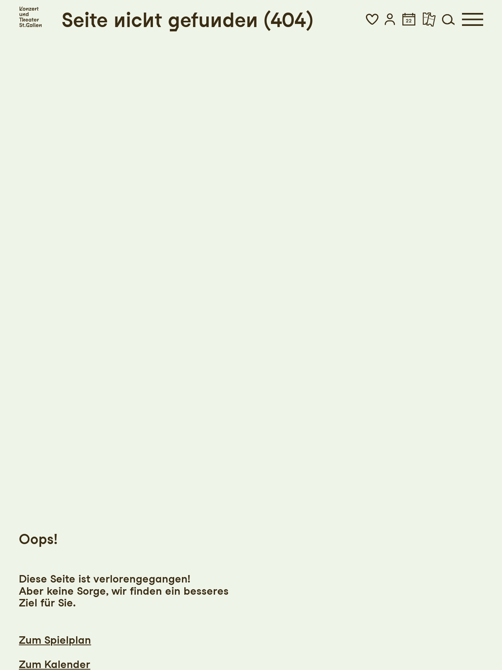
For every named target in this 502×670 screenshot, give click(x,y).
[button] (372, 19)
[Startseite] (30, 17)
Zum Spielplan (55, 640)
